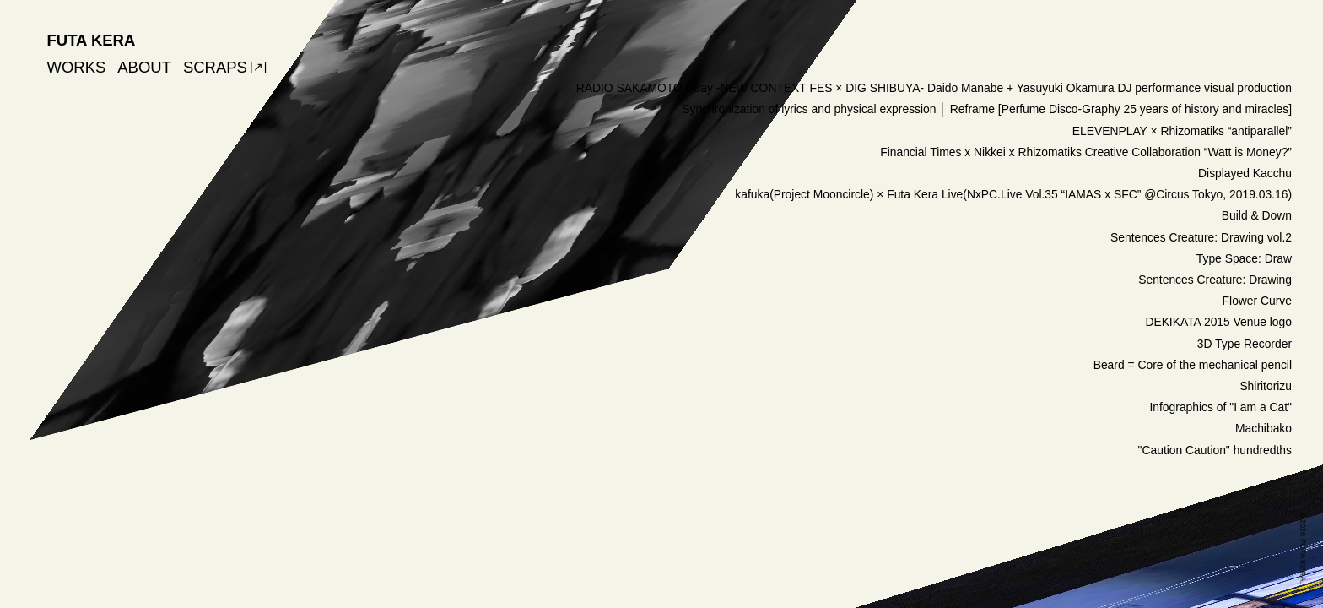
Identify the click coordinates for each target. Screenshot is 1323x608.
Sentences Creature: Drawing (1215, 279)
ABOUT (144, 67)
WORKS (76, 67)
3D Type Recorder (1244, 343)
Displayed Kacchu (1245, 173)
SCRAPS (215, 67)
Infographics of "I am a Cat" (1220, 407)
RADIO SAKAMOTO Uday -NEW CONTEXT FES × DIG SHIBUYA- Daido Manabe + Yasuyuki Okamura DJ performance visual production (934, 88)
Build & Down (1257, 215)
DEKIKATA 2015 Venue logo (1218, 321)
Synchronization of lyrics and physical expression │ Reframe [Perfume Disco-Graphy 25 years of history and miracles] (987, 109)
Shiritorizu (1265, 386)
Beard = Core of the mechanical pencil (1193, 365)
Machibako (1263, 428)
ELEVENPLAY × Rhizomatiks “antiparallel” (1182, 131)
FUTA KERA (91, 40)
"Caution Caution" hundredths (1215, 450)
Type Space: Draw (1244, 258)
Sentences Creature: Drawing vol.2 (1201, 237)
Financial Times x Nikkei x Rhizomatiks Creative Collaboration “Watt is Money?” (1086, 152)
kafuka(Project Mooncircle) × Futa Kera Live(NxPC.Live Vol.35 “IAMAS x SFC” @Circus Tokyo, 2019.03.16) (1013, 194)
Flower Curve (1257, 300)
